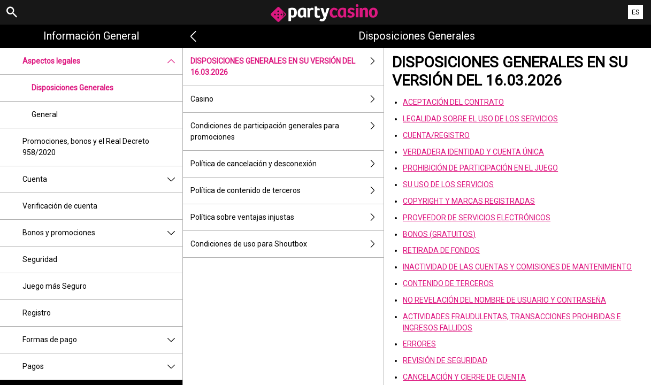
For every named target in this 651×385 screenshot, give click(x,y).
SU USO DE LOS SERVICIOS (448, 184)
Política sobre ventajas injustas (287, 217)
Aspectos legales (102, 61)
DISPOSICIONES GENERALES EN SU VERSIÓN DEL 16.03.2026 (287, 67)
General (45, 114)
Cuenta (102, 179)
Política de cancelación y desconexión (287, 164)
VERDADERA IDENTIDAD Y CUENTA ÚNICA (473, 152)
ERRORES (419, 344)
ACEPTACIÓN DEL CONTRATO (453, 102)
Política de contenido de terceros (287, 191)
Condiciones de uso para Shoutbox (287, 244)
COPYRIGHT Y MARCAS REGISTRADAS (469, 201)
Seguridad (39, 259)
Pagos (102, 366)
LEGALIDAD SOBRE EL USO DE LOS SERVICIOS (480, 118)
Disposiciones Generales (72, 87)
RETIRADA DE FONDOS (441, 250)
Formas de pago (102, 340)
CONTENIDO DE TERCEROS (448, 283)
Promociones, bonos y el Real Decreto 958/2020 (85, 147)
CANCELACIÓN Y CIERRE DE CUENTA (464, 377)
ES (636, 12)
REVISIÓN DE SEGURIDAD (445, 360)
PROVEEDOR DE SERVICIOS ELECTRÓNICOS (476, 217)
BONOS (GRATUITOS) (439, 234)
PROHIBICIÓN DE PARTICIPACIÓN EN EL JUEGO (480, 168)
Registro (36, 313)
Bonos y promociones (102, 233)
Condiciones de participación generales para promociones (287, 131)
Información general (91, 35)
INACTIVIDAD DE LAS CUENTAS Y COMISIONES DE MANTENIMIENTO (517, 267)
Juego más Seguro (54, 286)
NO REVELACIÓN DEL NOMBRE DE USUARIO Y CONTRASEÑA (504, 300)
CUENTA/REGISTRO (436, 135)
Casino (287, 99)
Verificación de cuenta (59, 206)
